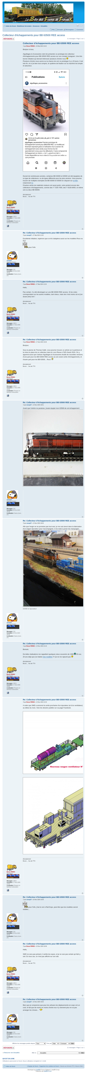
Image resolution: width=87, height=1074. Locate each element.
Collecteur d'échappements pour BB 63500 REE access (34, 35)
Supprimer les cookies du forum (49, 1066)
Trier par (52, 1043)
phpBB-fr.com (48, 1071)
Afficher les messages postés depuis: (29, 1043)
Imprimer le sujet (77, 25)
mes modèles (47, 657)
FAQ (53, 29)
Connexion (80, 29)
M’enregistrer (70, 29)
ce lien (75, 181)
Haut (82, 229)
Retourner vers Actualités (12, 1052)
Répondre (9, 38)
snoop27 (29, 235)
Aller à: (34, 1053)
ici (32, 183)
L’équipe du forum (32, 1066)
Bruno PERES (30, 46)
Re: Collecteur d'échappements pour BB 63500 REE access (49, 233)
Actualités (44, 26)
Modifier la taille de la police (81, 25)
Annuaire (60, 29)
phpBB (38, 1069)
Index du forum (11, 26)
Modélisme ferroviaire (24, 26)
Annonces (36, 26)
